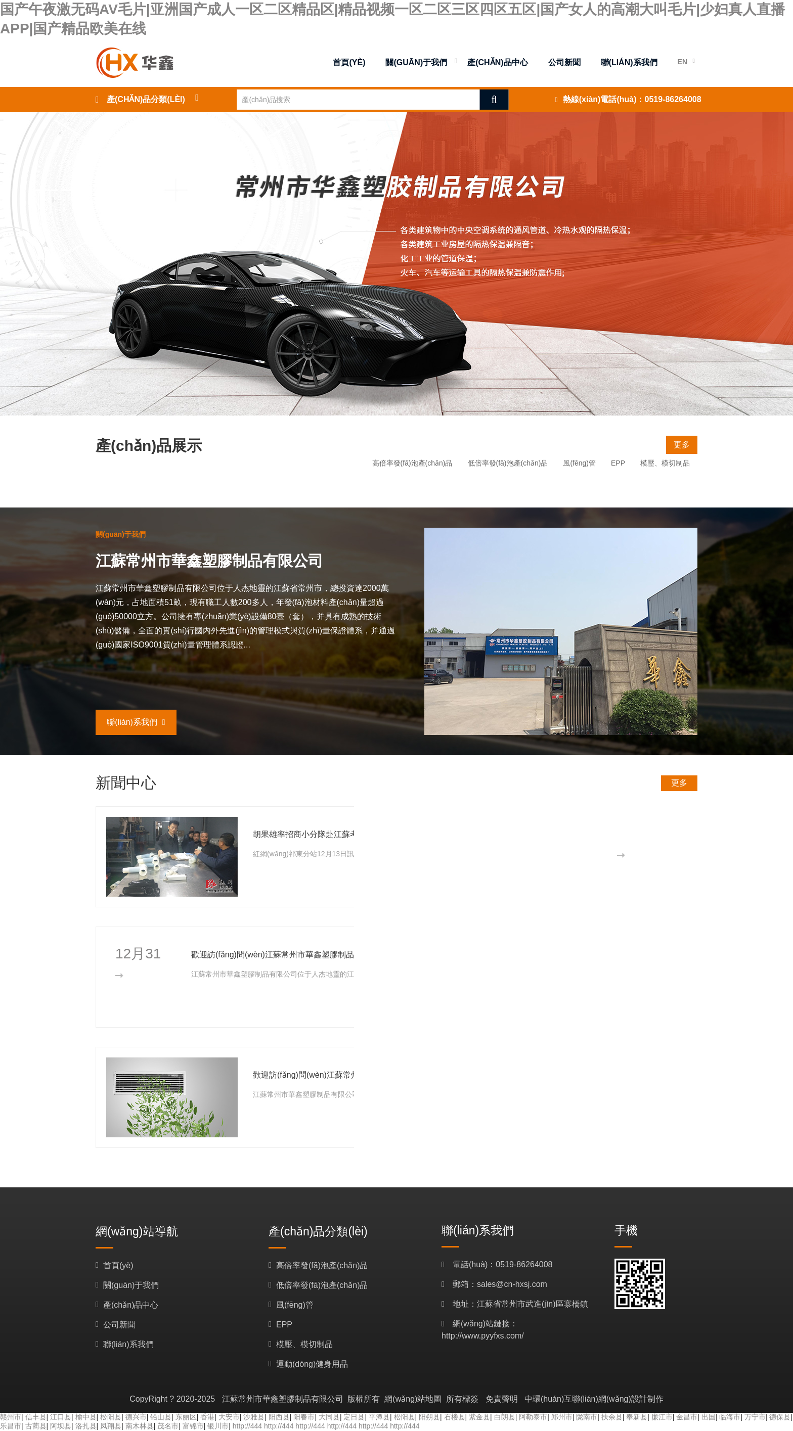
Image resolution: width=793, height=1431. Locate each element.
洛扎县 (86, 1426)
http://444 (247, 1426)
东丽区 (186, 1417)
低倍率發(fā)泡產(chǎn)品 (508, 463)
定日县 (354, 1417)
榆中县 (86, 1417)
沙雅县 (254, 1417)
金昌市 (686, 1417)
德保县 (779, 1417)
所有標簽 (462, 1399)
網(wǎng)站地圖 (413, 1399)
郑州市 (561, 1417)
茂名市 (168, 1426)
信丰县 (36, 1417)
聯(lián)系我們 (136, 722)
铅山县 (160, 1417)
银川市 (218, 1426)
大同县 (329, 1417)
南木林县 (139, 1426)
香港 (207, 1417)
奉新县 (636, 1417)
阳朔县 (429, 1417)
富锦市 (193, 1426)
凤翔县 (110, 1426)
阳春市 (304, 1417)
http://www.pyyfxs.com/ (483, 1335)
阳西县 (279, 1417)
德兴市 (136, 1417)
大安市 (229, 1417)
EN (682, 62)
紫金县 (479, 1417)
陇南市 (586, 1417)
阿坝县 (60, 1426)
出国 (708, 1417)
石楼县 (454, 1417)
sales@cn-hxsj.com (512, 1284)
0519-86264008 (673, 99)
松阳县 (110, 1417)
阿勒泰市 (533, 1417)
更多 (682, 444)
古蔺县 (36, 1426)
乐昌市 (10, 1426)
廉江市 (662, 1417)
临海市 (729, 1417)
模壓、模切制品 (665, 463)
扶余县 (612, 1417)
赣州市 (10, 1417)
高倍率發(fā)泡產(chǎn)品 (412, 463)
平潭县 (379, 1417)
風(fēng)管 (579, 463)
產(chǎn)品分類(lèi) (146, 99)
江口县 (60, 1417)
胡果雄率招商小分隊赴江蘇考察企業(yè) (324, 834)
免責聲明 (502, 1399)
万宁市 (755, 1417)
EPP (618, 463)
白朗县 (504, 1417)
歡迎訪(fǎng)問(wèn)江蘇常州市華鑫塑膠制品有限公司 (288, 954)
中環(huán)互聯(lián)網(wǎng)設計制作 (594, 1399)
